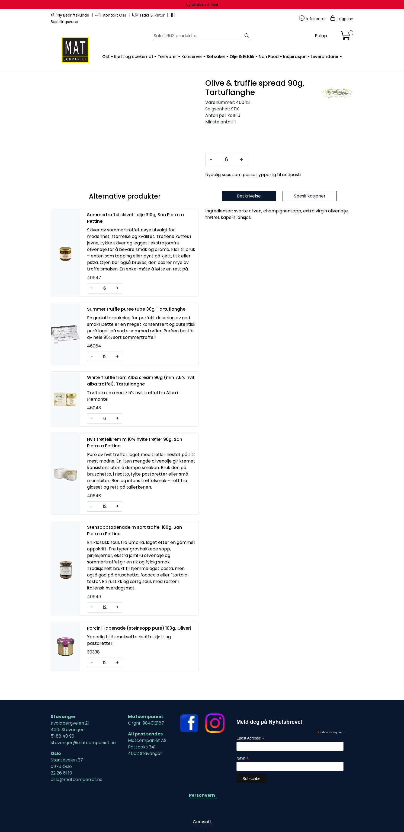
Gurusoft (202, 822)
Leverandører (325, 56)
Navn (242, 758)
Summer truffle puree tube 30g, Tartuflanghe (136, 331)
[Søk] (198, 35)
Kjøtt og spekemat (133, 56)
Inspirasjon (295, 56)
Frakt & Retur (149, 15)
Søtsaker (216, 56)
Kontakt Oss (111, 15)
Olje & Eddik (242, 56)
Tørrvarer (167, 56)
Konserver (191, 56)
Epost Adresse (250, 738)
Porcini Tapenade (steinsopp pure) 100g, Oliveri (139, 650)
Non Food (269, 56)
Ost (106, 56)
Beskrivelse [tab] (249, 218)
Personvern (202, 795)
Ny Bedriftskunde (70, 15)
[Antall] (226, 159)
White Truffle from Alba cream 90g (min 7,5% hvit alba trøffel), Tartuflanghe (141, 403)
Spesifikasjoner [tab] (310, 218)
